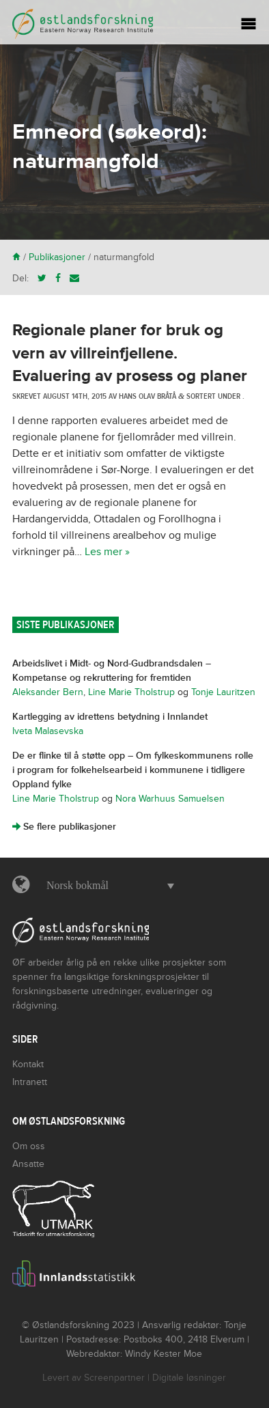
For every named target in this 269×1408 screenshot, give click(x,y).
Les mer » (107, 552)
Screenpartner (114, 1377)
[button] (107, 885)
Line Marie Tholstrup (131, 692)
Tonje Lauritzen (223, 692)
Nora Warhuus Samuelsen (170, 798)
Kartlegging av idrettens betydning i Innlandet (110, 716)
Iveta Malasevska (47, 731)
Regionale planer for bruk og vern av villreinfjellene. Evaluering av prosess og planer (129, 353)
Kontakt (28, 1064)
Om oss (28, 1146)
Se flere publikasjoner (64, 826)
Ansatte (28, 1164)
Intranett (29, 1082)
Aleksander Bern (47, 692)
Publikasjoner (57, 257)
